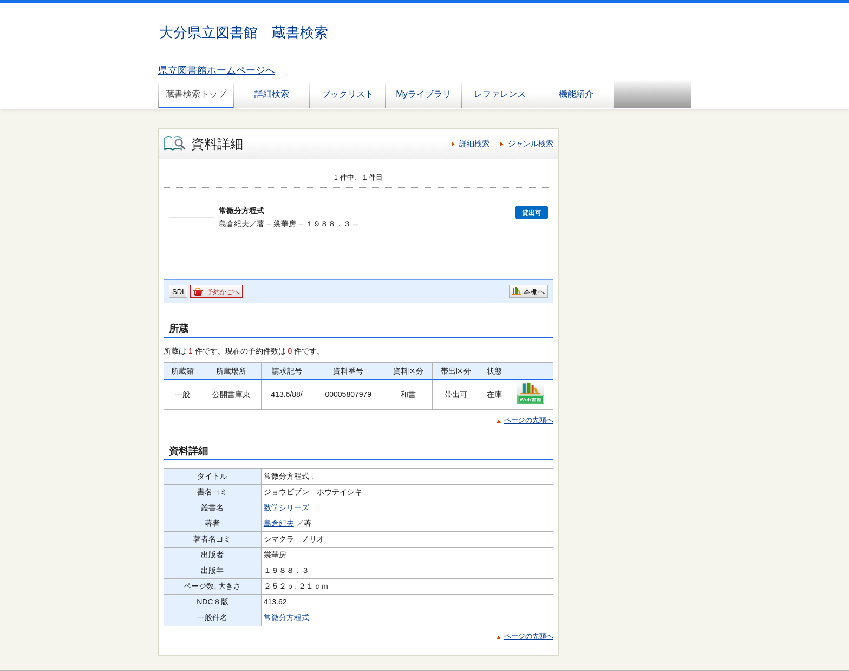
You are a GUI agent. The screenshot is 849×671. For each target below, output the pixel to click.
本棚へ (534, 292)
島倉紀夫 (279, 523)
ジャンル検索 (530, 143)
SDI (178, 292)
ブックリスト (348, 94)
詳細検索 (271, 94)
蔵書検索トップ (196, 94)
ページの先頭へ (528, 420)
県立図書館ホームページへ (216, 70)
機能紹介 (576, 94)
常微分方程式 (286, 617)
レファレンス (500, 94)
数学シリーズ (286, 507)
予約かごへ (223, 292)
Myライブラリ (423, 94)
